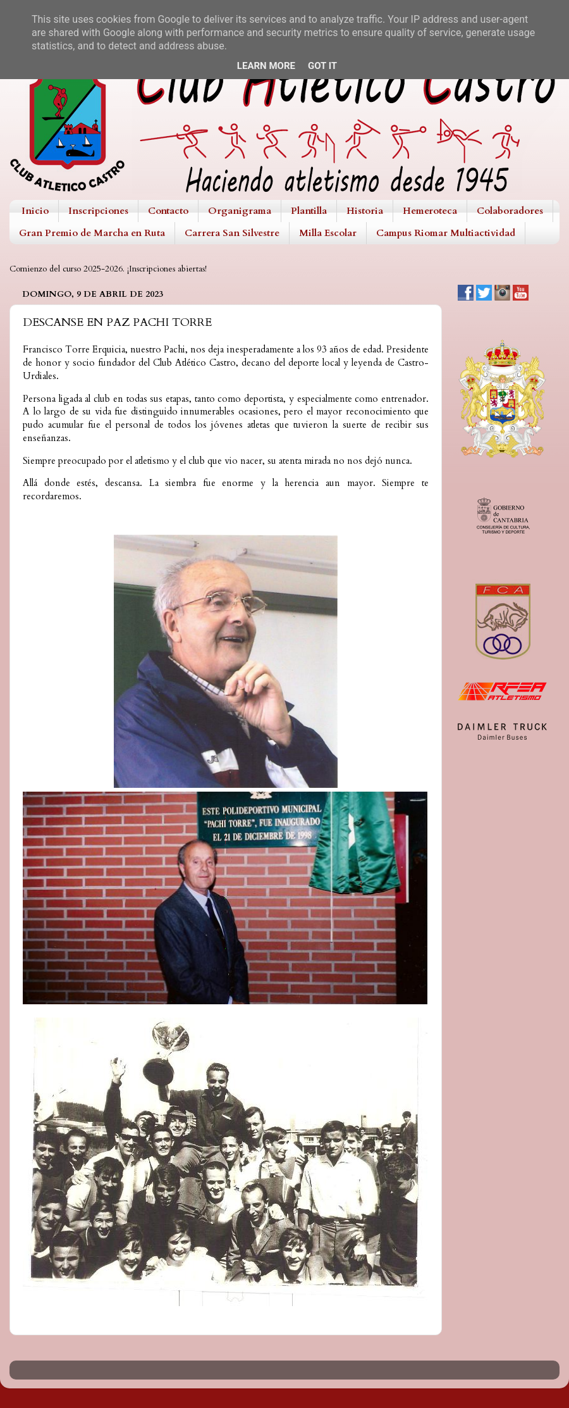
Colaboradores (510, 210)
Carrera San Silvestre (232, 233)
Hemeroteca (430, 210)
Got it (322, 66)
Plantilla (309, 210)
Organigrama (239, 210)
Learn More (266, 66)
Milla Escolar (328, 233)
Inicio (35, 210)
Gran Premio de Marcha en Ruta (92, 233)
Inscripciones (98, 210)
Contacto (168, 210)
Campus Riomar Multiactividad (445, 233)
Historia (364, 210)
